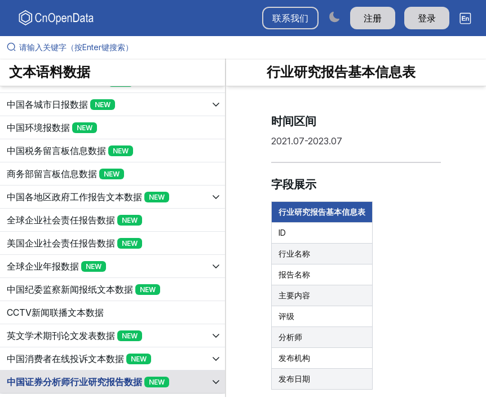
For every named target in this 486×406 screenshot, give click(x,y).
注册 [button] (373, 18)
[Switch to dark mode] (334, 16)
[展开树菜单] (112, 104)
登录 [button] (427, 18)
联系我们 (290, 18)
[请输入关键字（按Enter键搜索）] (247, 47)
